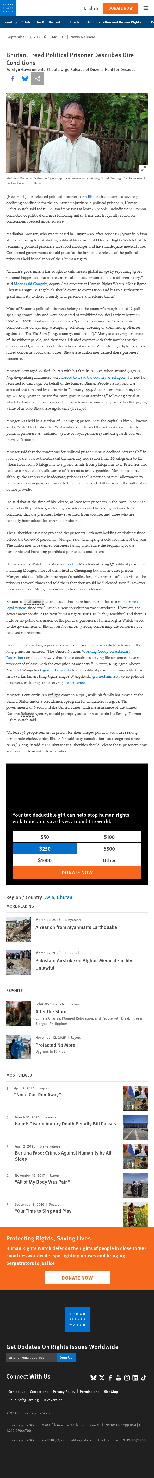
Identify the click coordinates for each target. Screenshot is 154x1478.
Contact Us (17, 1391)
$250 (45, 848)
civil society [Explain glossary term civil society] (34, 601)
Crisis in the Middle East (44, 21)
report (68, 564)
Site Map (111, 1391)
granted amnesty (57, 670)
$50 (44, 836)
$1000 (45, 860)
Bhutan (94, 196)
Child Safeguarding (23, 1399)
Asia (49, 897)
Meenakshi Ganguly (30, 283)
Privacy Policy (64, 1391)
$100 (109, 836)
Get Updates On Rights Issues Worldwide (62, 1346)
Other (109, 860)
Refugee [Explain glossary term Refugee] (27, 714)
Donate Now (120, 8)
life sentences (75, 682)
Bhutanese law (45, 321)
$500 (109, 848)
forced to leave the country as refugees (93, 377)
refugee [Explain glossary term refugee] (54, 695)
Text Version (53, 1399)
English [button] (91, 8)
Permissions (90, 1391)
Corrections (39, 1391)
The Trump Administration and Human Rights (108, 21)
